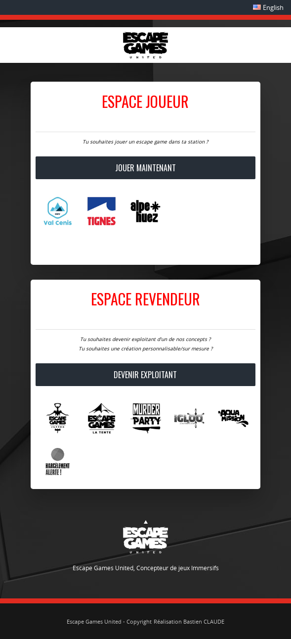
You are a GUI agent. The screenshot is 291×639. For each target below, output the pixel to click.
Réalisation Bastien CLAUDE (189, 621)
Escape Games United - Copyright (109, 621)
